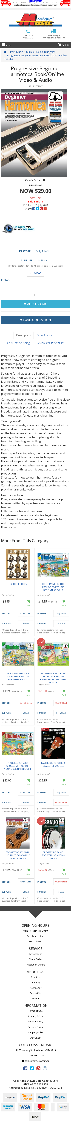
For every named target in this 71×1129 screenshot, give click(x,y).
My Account (35, 953)
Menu (6, 45)
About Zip (35, 1037)
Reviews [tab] (50, 343)
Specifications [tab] (46, 335)
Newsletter (35, 987)
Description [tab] (23, 335)
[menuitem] (34, 209)
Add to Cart (35, 304)
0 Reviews (35, 272)
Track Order (35, 959)
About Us (35, 977)
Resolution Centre (35, 964)
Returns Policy (35, 1021)
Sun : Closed (35, 941)
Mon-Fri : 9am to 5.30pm (35, 930)
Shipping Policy (35, 1032)
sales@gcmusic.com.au (35, 1060)
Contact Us (35, 993)
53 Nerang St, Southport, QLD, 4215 (35, 1050)
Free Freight (54, 36)
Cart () (63, 45)
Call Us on (28, 36)
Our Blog (35, 982)
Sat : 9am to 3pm (35, 936)
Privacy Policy (35, 1016)
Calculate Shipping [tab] (18, 343)
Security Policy (35, 1027)
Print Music (16, 52)
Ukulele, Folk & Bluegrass (40, 52)
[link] (25, 1068)
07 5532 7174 (35, 1055)
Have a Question (35, 320)
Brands (35, 998)
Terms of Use (35, 1010)
